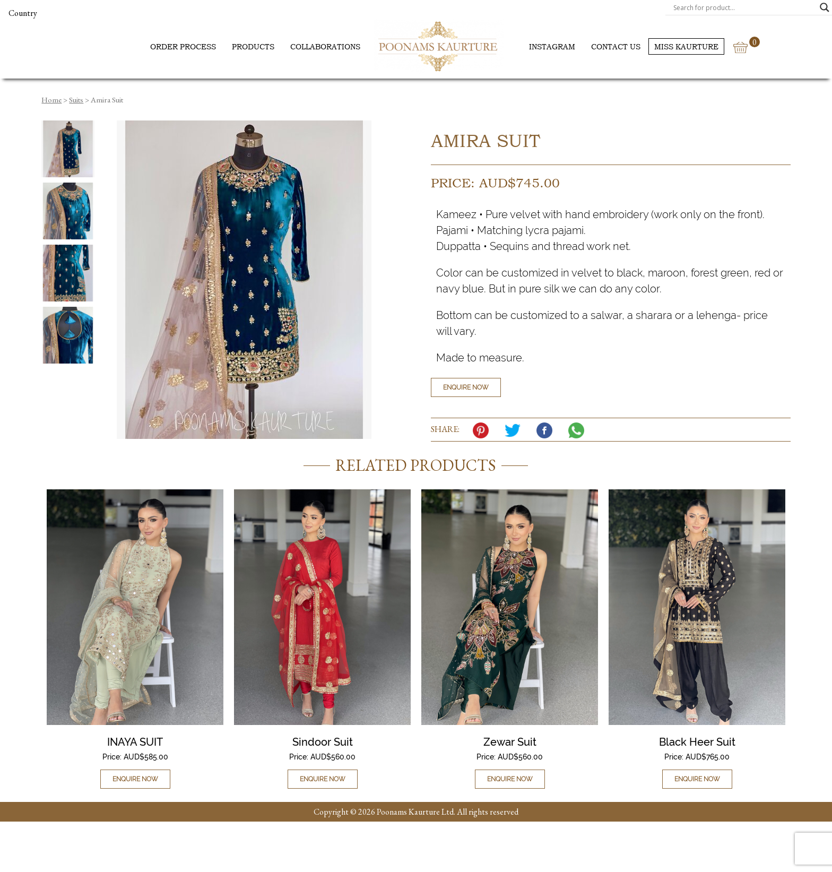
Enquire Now (466, 387)
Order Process (183, 46)
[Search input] (743, 7)
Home (51, 99)
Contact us (615, 46)
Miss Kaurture (686, 46)
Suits (76, 99)
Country (22, 13)
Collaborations (325, 46)
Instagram (552, 46)
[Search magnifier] (824, 7)
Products (253, 46)
